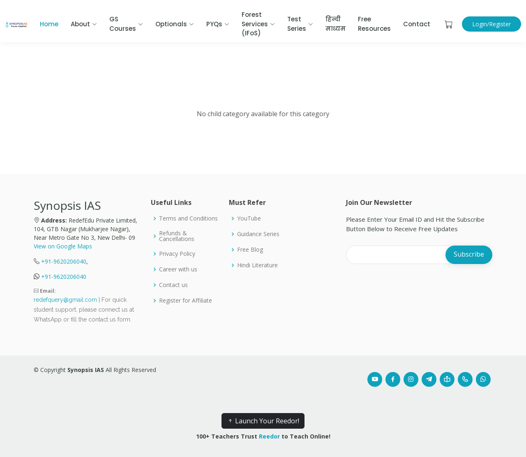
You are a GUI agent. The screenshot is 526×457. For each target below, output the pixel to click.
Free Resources (374, 24)
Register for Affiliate (185, 300)
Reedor (269, 436)
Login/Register (491, 24)
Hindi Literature (257, 265)
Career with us (178, 269)
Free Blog (250, 250)
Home (49, 24)
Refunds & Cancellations (176, 236)
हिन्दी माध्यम (335, 24)
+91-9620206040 (63, 261)
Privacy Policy (177, 254)
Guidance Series (258, 234)
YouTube (249, 218)
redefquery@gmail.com (65, 299)
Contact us (173, 285)
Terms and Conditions (188, 218)
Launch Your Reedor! (263, 420)
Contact (416, 24)
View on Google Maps (63, 246)
